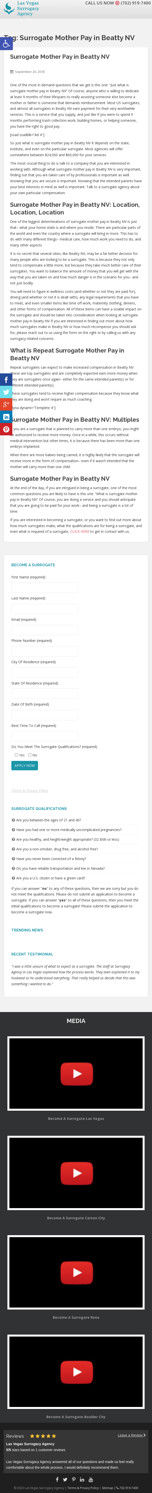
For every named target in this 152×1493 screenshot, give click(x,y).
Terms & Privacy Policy (29, 790)
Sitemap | (109, 1488)
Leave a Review (132, 1435)
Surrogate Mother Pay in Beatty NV (60, 56)
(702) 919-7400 (136, 3)
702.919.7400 (127, 1488)
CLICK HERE (79, 531)
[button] (6, 43)
